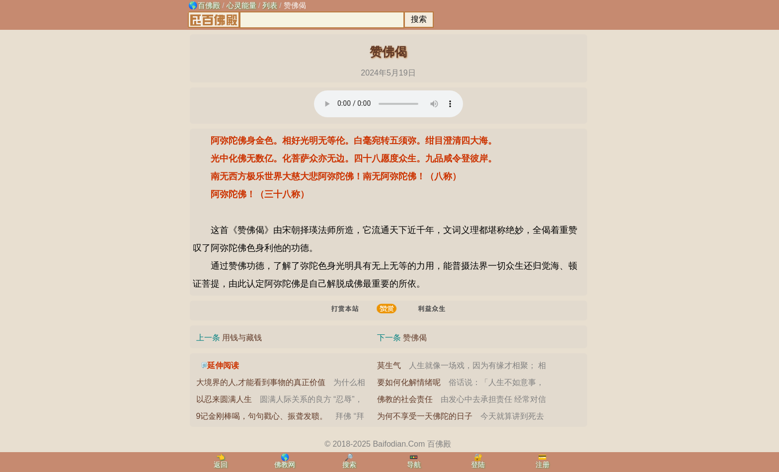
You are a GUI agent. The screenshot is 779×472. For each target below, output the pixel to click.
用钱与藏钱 (242, 337)
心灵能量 (241, 5)
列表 (269, 5)
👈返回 (221, 461)
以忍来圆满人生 (224, 399)
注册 (542, 465)
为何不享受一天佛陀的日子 (424, 416)
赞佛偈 (295, 5)
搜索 (349, 465)
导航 (414, 465)
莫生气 (389, 365)
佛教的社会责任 (405, 399)
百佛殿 (209, 5)
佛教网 (284, 465)
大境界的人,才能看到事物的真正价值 (260, 382)
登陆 (478, 465)
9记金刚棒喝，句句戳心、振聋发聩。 (262, 416)
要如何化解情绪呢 (409, 382)
